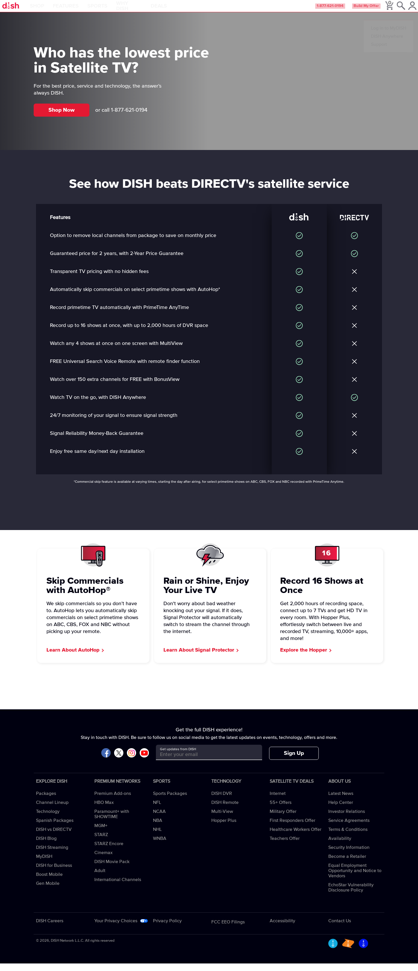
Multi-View (222, 819)
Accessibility (282, 928)
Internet (278, 801)
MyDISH (44, 864)
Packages (46, 801)
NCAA (159, 819)
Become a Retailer (347, 864)
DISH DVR (221, 801)
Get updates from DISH (178, 757)
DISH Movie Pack (111, 869)
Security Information (349, 855)
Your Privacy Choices (115, 928)
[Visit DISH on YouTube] (144, 761)
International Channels (117, 887)
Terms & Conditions (347, 837)
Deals (175, 9)
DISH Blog (46, 846)
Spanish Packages (54, 828)
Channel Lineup (52, 810)
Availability (339, 846)
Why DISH (145, 9)
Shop (53, 9)
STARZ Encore (108, 851)
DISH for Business (54, 873)
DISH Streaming (52, 855)
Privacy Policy (167, 928)
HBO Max (104, 810)
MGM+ (100, 833)
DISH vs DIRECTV (54, 837)
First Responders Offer (292, 828)
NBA (157, 828)
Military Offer (283, 819)
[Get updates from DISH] (203, 762)
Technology (48, 819)
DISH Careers (49, 928)
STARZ (101, 842)
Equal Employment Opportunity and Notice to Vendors (354, 878)
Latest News (340, 801)
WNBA (159, 846)
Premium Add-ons (112, 801)
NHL (157, 837)
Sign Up (294, 761)
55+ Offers (280, 810)
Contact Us (339, 928)
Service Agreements (349, 828)
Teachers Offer (285, 846)
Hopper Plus (223, 828)
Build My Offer (353, 10)
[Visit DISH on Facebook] (106, 761)
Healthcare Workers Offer (295, 837)
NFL (157, 810)
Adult (99, 878)
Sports (114, 9)
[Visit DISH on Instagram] (131, 761)
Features (82, 9)
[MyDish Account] (405, 10)
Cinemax (103, 860)
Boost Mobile (49, 882)
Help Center (340, 810)
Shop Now (61, 117)
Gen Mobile (48, 891)
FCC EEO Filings (228, 929)
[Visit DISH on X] (118, 761)
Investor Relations (346, 819)
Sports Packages (170, 801)
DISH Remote (225, 810)
